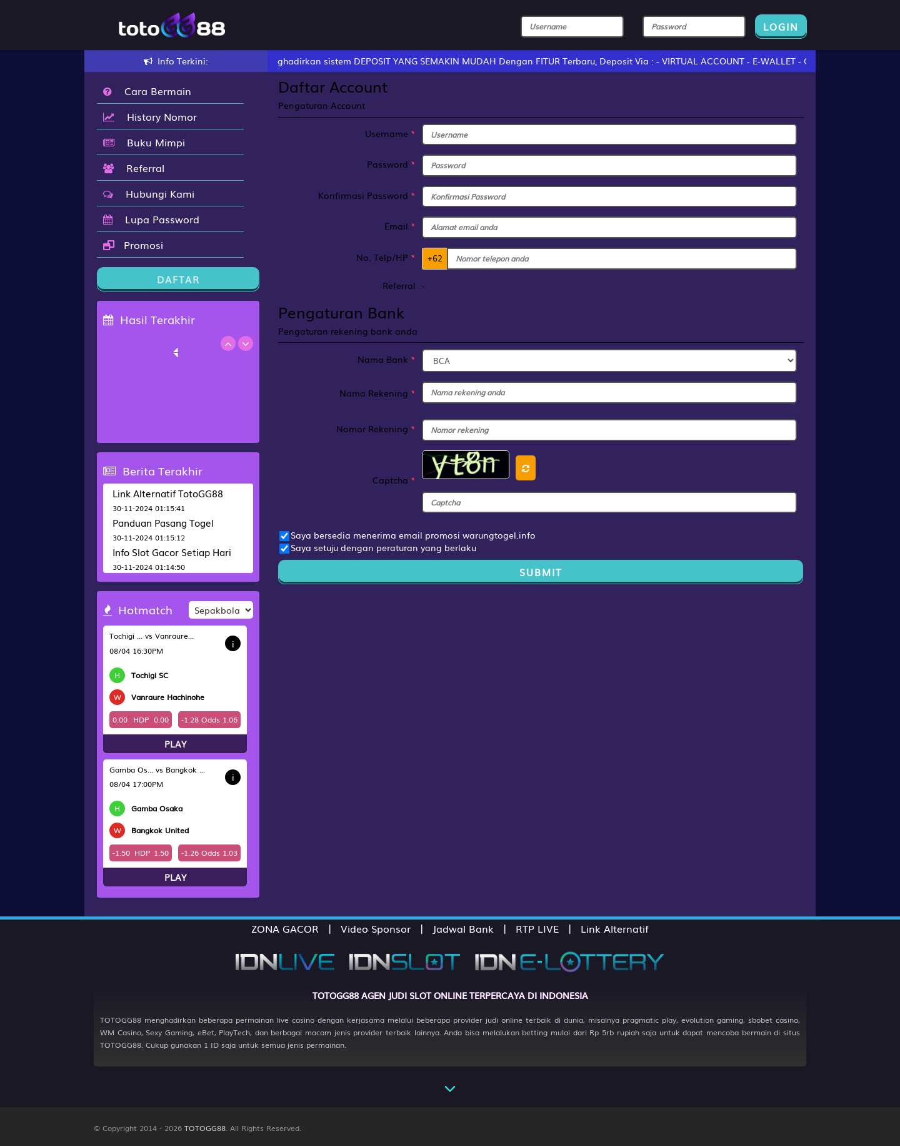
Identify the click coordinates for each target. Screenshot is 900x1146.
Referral (133, 167)
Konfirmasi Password (367, 195)
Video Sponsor (376, 928)
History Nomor (150, 116)
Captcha (394, 480)
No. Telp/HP (386, 257)
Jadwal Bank (463, 928)
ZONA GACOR (285, 928)
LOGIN (781, 26)
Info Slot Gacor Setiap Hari (171, 552)
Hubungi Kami (148, 193)
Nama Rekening (377, 393)
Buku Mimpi (144, 142)
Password (391, 164)
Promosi (133, 244)
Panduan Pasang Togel (163, 522)
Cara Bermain (147, 90)
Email (400, 226)
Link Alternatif (615, 928)
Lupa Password (151, 218)
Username (390, 133)
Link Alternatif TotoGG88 (167, 493)
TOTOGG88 (205, 1127)
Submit (540, 572)
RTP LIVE (537, 928)
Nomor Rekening (376, 428)
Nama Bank (387, 359)
